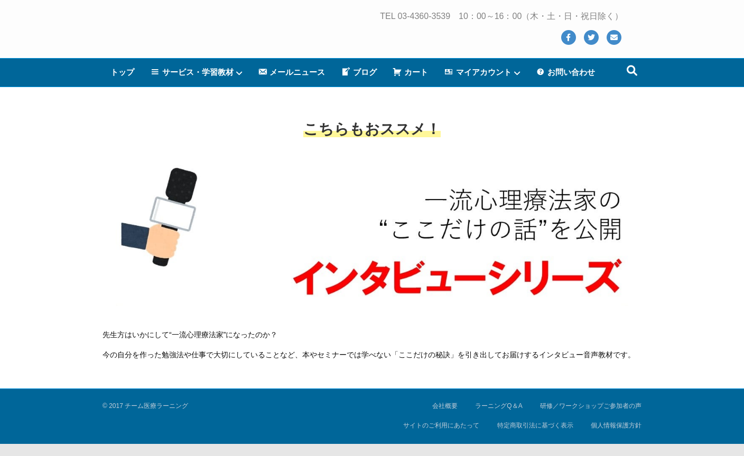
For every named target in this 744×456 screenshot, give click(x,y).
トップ (122, 84)
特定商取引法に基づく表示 (535, 425)
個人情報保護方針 (616, 425)
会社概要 (445, 406)
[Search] (631, 82)
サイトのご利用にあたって (441, 425)
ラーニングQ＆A (498, 406)
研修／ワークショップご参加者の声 (590, 406)
